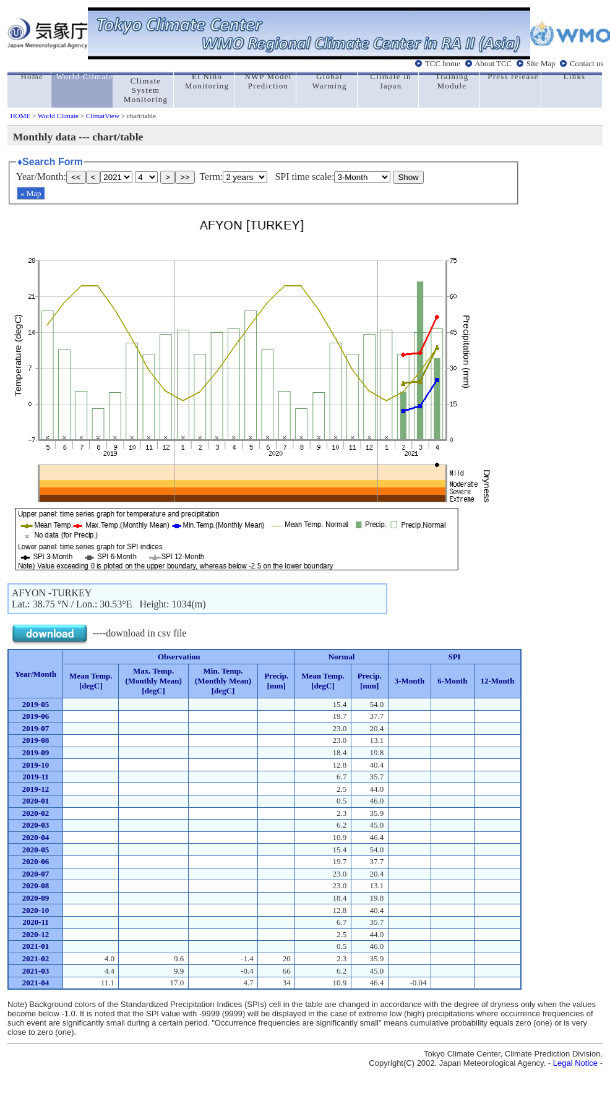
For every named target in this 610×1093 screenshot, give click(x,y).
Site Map (541, 63)
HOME (20, 115)
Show (408, 177)
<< (76, 177)
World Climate (58, 115)
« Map (30, 193)
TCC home (442, 63)
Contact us (586, 63)
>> (185, 177)
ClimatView (102, 115)
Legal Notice (575, 1063)
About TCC (493, 63)
